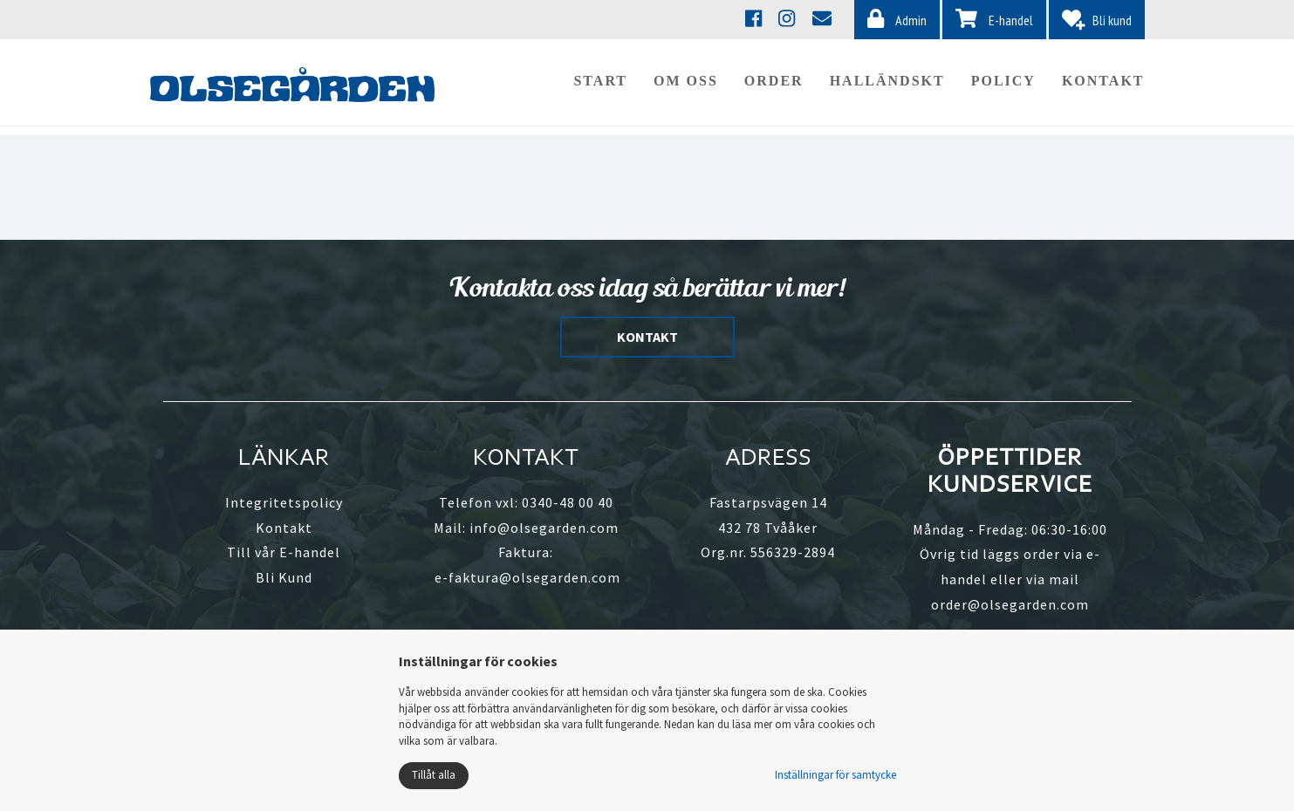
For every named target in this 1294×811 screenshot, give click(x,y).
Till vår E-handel (283, 552)
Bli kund (1097, 20)
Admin (897, 19)
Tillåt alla (433, 774)
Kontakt (1103, 85)
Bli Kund (284, 577)
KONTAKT (647, 336)
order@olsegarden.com (1010, 604)
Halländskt (887, 85)
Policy (1003, 85)
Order (774, 85)
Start (600, 85)
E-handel (994, 19)
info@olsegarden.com (544, 527)
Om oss (686, 85)
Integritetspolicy (284, 502)
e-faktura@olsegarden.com (527, 577)
